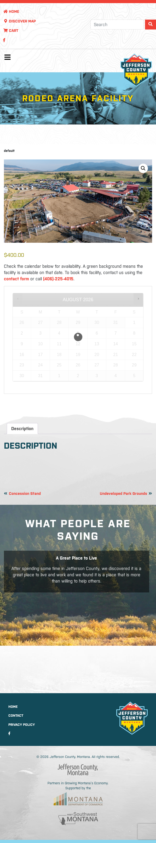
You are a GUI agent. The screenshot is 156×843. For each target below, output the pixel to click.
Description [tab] (22, 428)
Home (11, 11)
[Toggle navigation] (7, 58)
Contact (15, 715)
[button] (143, 168)
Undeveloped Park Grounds (123, 493)
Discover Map (19, 21)
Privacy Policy (21, 725)
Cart (10, 30)
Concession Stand (25, 493)
